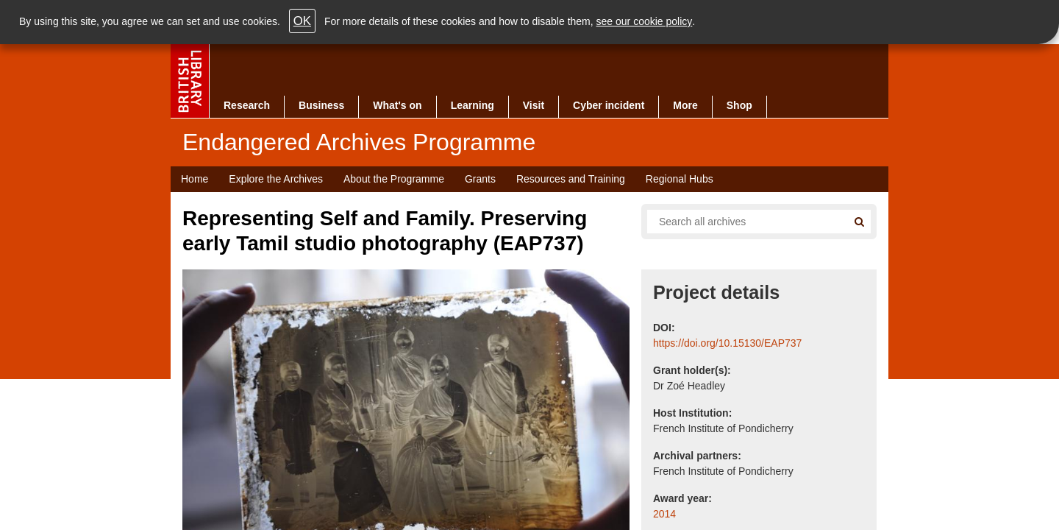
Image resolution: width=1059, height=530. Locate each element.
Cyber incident (608, 105)
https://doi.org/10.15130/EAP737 (727, 343)
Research (247, 105)
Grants (480, 179)
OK (302, 21)
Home (194, 179)
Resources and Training (570, 179)
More (685, 105)
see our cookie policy (644, 21)
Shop (739, 105)
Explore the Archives (276, 179)
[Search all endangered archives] (741, 221)
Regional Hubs (679, 179)
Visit (533, 105)
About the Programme (393, 179)
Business (321, 105)
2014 (664, 514)
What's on (397, 105)
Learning (472, 105)
